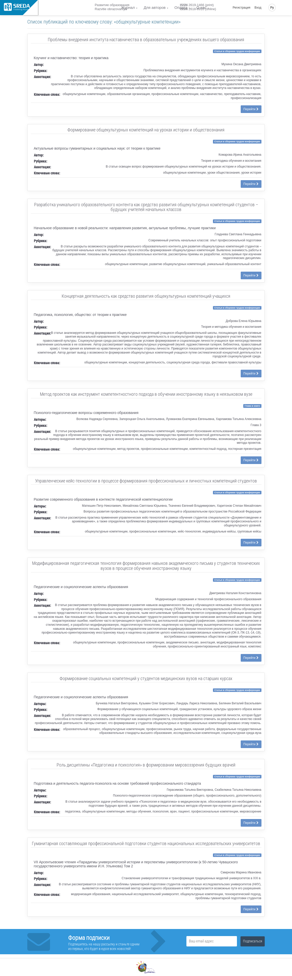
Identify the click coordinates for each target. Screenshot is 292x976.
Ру (272, 7)
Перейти (251, 109)
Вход (258, 7)
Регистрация (241, 7)
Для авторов (155, 7)
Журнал (128, 7)
